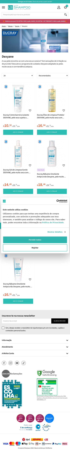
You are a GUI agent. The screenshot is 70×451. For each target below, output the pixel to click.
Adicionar (18, 132)
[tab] (35, 340)
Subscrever (60, 321)
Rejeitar (35, 248)
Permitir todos (35, 240)
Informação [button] (7, 340)
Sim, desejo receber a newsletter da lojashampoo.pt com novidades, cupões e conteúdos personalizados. (35, 329)
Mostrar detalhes (54, 232)
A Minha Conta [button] (8, 353)
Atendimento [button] (7, 347)
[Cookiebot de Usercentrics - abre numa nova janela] (56, 201)
